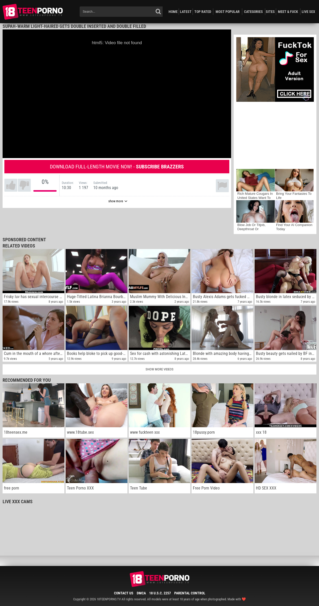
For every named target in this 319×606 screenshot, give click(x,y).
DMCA (141, 593)
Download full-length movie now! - (117, 167)
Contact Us (123, 593)
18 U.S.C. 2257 (160, 593)
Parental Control (189, 593)
